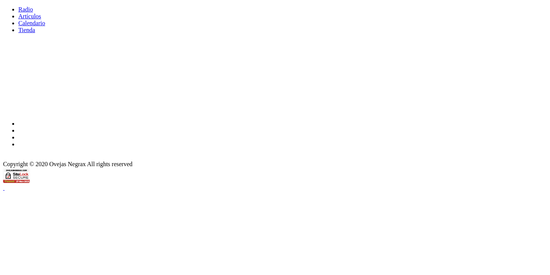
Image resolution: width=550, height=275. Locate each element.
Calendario (31, 23)
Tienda (26, 30)
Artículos (29, 16)
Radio (25, 9)
